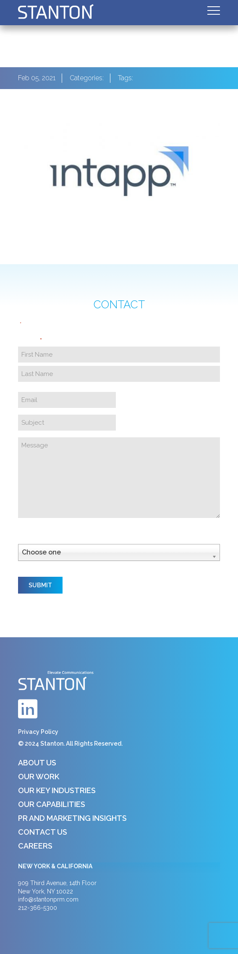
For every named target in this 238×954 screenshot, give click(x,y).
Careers (35, 845)
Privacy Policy (38, 731)
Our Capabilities (51, 804)
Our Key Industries (57, 790)
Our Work (38, 776)
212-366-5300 (37, 907)
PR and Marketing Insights (72, 818)
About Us (37, 762)
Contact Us (42, 832)
